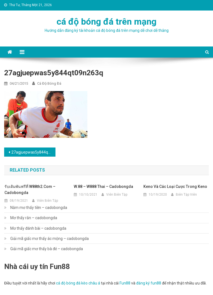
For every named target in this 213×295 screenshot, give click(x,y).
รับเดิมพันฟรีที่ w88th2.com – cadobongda (29, 189)
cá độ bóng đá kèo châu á (78, 283)
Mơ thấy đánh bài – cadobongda (38, 228)
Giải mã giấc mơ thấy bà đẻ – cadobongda (46, 249)
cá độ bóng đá (49, 83)
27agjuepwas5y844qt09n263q (33, 152)
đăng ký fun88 (148, 283)
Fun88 (125, 283)
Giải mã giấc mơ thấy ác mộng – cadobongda (49, 238)
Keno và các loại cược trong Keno (175, 186)
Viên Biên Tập (47, 201)
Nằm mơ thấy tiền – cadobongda (38, 207)
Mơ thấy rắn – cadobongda (33, 218)
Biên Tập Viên (186, 194)
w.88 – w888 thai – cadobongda (103, 186)
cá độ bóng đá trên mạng (106, 21)
